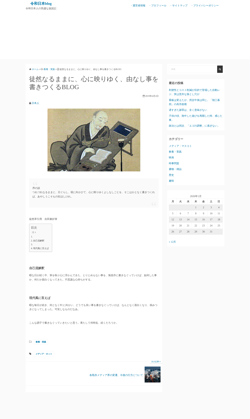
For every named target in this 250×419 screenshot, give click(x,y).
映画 (171, 157)
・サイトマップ (179, 5)
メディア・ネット (44, 354)
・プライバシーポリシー (205, 5)
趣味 (171, 180)
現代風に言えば (41, 248)
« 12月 (172, 241)
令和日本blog (41, 3)
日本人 (35, 103)
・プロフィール (157, 5)
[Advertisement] (125, 35)
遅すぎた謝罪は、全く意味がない (188, 110)
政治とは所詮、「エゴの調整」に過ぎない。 (194, 125)
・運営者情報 (137, 5)
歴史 (171, 174)
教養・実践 (41, 342)
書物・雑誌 (175, 169)
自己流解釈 (38, 240)
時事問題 (174, 163)
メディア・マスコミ (180, 145)
